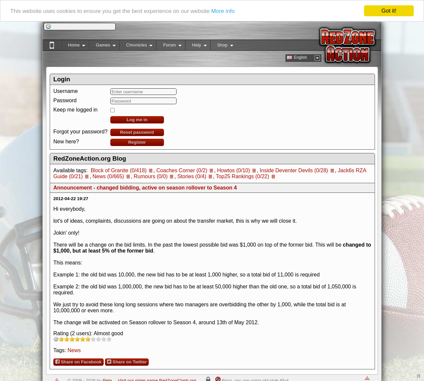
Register (137, 142)
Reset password (137, 132)
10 (109, 339)
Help (196, 46)
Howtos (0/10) (233, 170)
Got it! (388, 11)
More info (223, 11)
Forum (168, 46)
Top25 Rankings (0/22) (242, 176)
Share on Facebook (78, 361)
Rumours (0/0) (151, 176)
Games (102, 46)
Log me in (137, 119)
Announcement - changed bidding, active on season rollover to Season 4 (145, 187)
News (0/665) (108, 176)
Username (65, 91)
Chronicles (136, 46)
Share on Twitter (127, 361)
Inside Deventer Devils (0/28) (294, 170)
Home (73, 46)
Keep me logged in (75, 110)
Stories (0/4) (191, 176)
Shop (221, 46)
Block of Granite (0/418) (119, 170)
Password (65, 100)
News (74, 350)
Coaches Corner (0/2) (181, 170)
